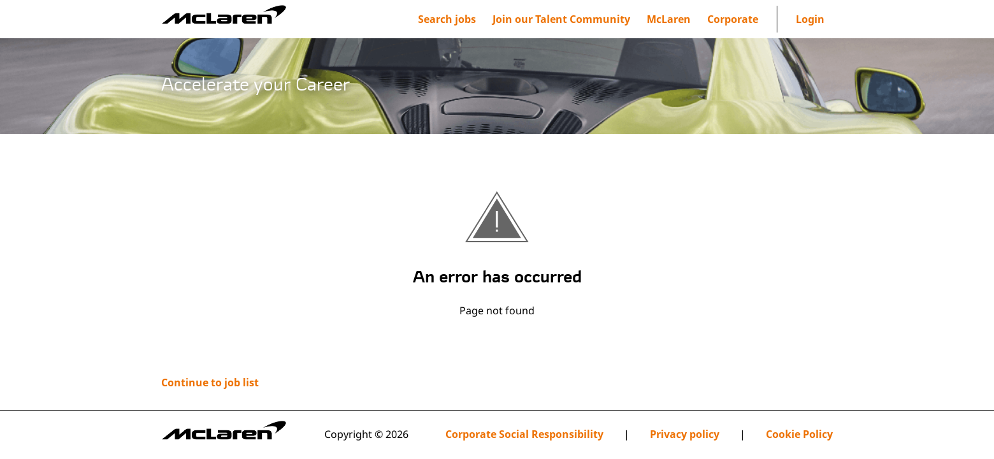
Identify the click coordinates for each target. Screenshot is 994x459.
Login (810, 19)
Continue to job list (210, 382)
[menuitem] (561, 19)
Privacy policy (684, 434)
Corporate (732, 19)
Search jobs (447, 19)
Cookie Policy (799, 434)
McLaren (669, 19)
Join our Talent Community (561, 19)
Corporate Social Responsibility (524, 434)
